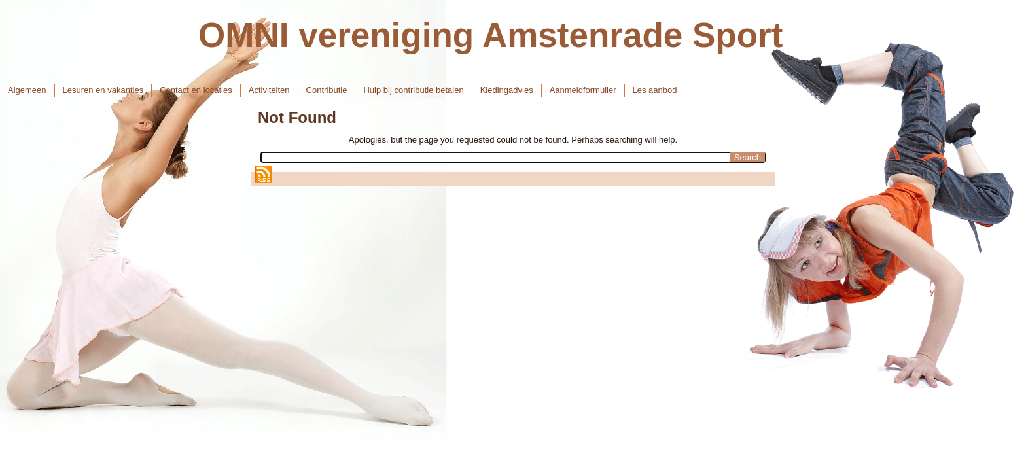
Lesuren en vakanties (103, 90)
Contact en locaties (196, 90)
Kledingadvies (506, 90)
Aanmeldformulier (583, 90)
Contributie (326, 90)
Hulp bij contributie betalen (413, 90)
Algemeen (27, 90)
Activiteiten (269, 90)
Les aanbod (655, 90)
